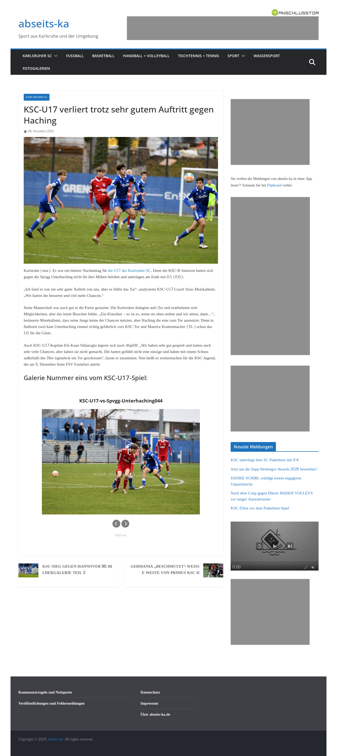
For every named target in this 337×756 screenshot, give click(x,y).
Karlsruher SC (37, 55)
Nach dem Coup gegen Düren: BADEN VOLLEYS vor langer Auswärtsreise (272, 496)
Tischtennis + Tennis (198, 55)
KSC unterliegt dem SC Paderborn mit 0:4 (264, 460)
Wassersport (267, 55)
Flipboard (275, 185)
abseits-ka (43, 23)
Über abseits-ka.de (155, 714)
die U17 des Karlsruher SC (129, 270)
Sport (233, 55)
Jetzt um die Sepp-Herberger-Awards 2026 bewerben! (274, 469)
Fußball (75, 55)
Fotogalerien (36, 68)
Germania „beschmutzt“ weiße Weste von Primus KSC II (165, 569)
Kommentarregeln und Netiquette (45, 692)
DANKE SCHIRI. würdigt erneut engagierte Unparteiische (266, 481)
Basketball (103, 55)
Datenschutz (150, 692)
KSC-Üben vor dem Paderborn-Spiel (260, 508)
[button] (55, 56)
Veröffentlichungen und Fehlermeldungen (51, 703)
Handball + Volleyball (146, 55)
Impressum (149, 703)
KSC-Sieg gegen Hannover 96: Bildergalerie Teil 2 (77, 569)
